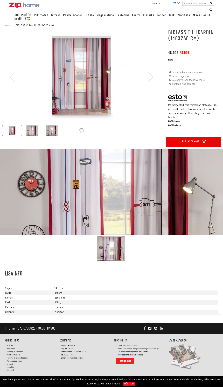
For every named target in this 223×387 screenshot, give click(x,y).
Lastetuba (123, 15)
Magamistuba (105, 15)
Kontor (136, 15)
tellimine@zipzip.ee (75, 358)
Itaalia (18, 19)
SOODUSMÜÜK (22, 15)
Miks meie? (120, 340)
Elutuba (89, 15)
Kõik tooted (40, 15)
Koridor (161, 15)
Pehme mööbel (72, 15)
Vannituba (183, 15)
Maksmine (10, 349)
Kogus (170, 60)
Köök (172, 15)
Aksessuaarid (201, 15)
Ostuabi (9, 346)
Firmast (9, 364)
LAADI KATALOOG (178, 340)
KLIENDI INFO (12, 340)
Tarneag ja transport (14, 352)
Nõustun (129, 383)
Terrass (56, 15)
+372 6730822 (26, 328)
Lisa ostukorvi (193, 140)
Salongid (10, 370)
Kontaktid (10, 367)
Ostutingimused (13, 355)
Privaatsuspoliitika (14, 361)
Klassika (148, 15)
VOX (27, 19)
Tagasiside (125, 361)
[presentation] (12, 86)
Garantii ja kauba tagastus (17, 358)
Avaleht (8, 26)
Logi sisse (156, 3)
